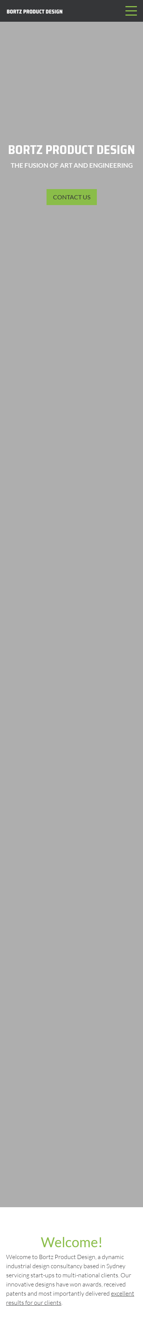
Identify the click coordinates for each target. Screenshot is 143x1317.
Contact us (71, 197)
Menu (131, 6)
